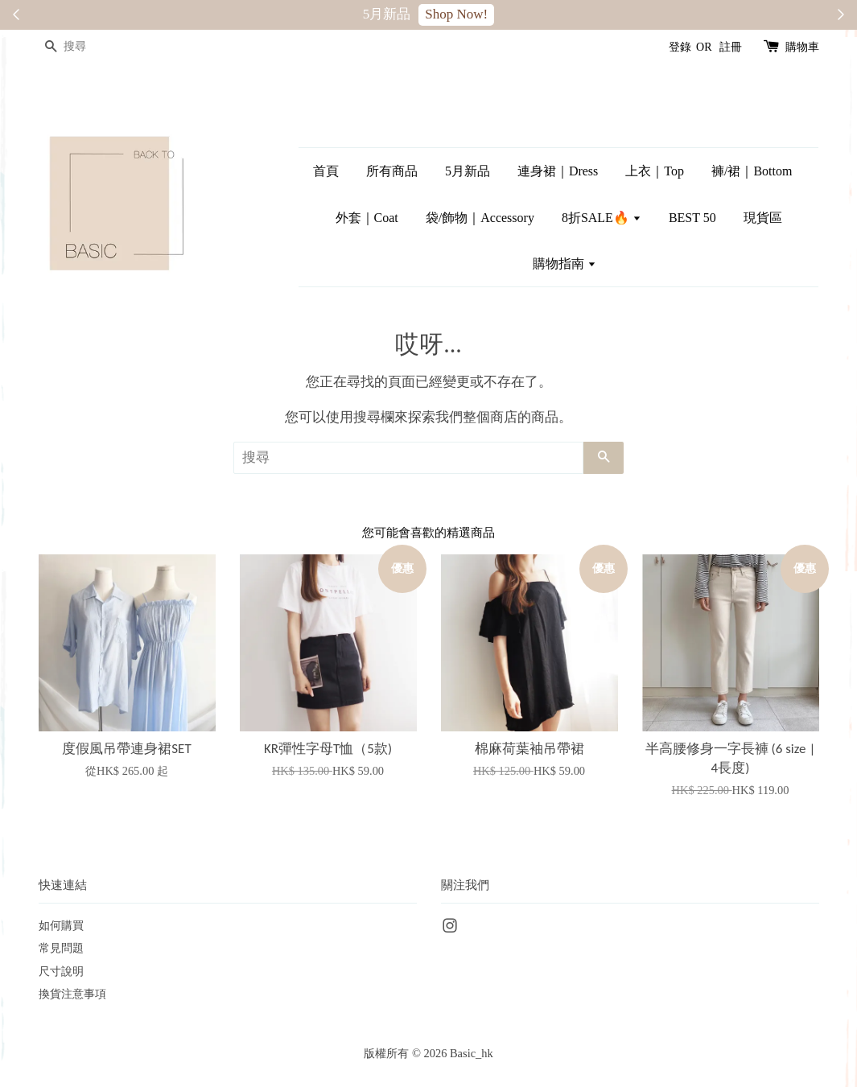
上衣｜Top (654, 171)
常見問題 (61, 947)
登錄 (680, 47)
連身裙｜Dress (557, 171)
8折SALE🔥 (601, 217)
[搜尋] (87, 47)
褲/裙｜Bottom (751, 171)
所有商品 (392, 171)
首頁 (326, 171)
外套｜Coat (367, 217)
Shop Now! (456, 14)
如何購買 (61, 925)
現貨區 (763, 217)
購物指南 (564, 263)
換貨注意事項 (72, 993)
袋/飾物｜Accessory (480, 217)
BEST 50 (692, 217)
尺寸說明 (61, 971)
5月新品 (467, 171)
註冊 (730, 47)
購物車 (802, 47)
